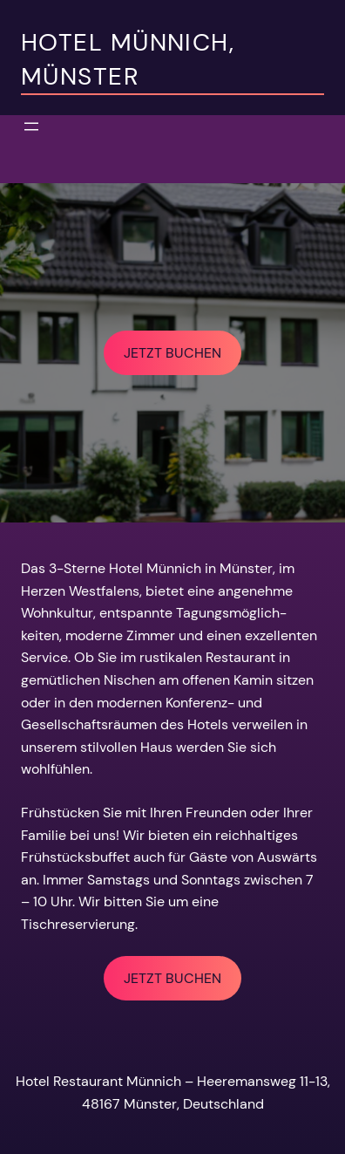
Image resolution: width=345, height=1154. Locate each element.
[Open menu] (31, 126)
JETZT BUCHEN (172, 353)
